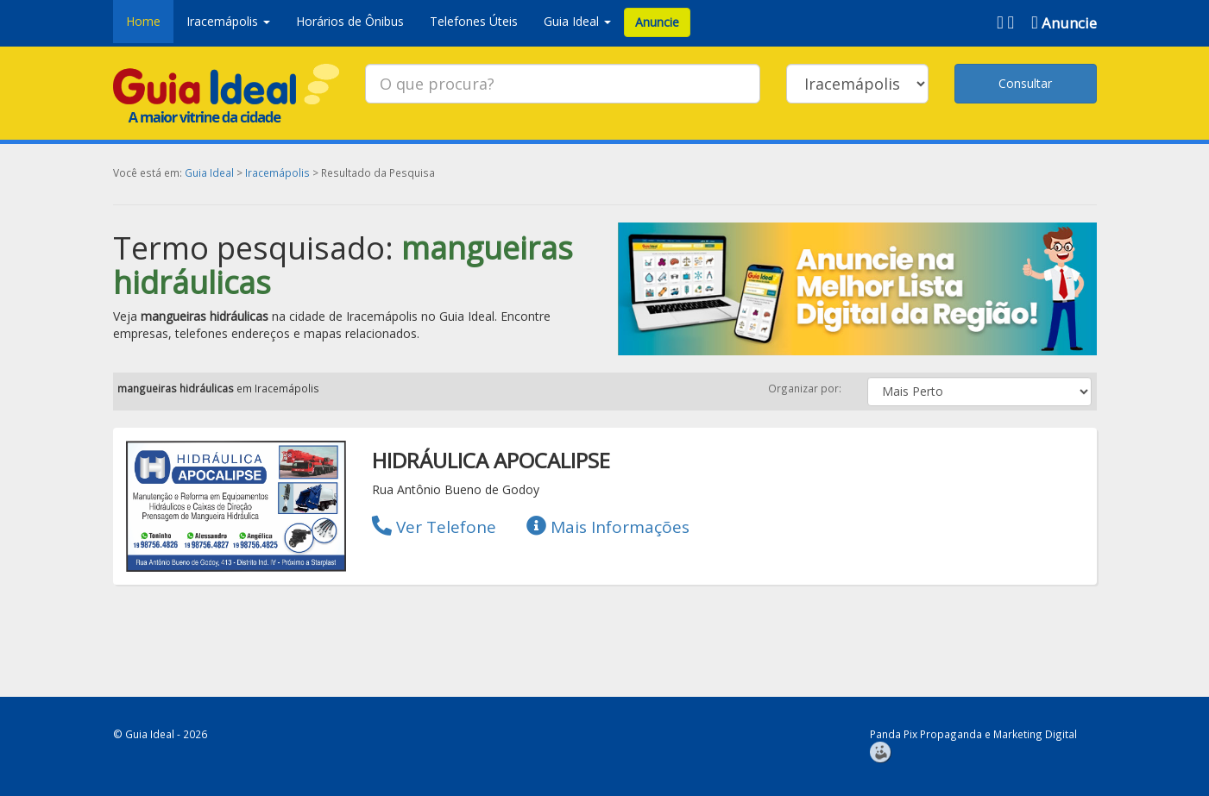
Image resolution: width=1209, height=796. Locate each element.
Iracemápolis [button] (228, 21)
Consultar (1025, 83)
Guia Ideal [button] (577, 21)
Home (143, 21)
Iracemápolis (277, 172)
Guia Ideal (209, 172)
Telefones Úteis (474, 21)
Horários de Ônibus (350, 21)
